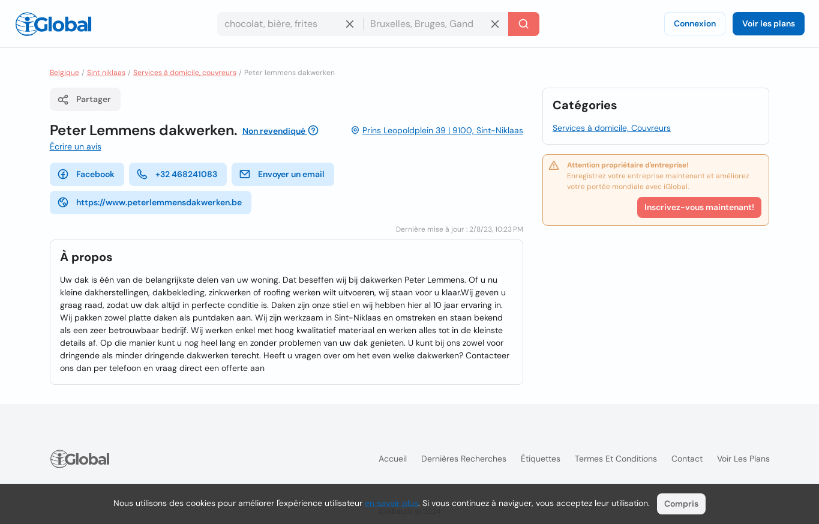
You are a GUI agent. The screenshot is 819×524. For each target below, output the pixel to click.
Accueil (393, 458)
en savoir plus (391, 503)
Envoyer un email (282, 174)
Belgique (64, 72)
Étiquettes (540, 458)
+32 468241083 (176, 174)
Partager (84, 100)
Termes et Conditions (616, 458)
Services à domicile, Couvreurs (612, 127)
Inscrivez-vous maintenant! (699, 207)
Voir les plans (768, 23)
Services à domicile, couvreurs (184, 72)
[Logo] (53, 24)
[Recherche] (523, 24)
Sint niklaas (106, 72)
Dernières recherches (463, 458)
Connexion (695, 23)
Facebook (86, 174)
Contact (687, 458)
